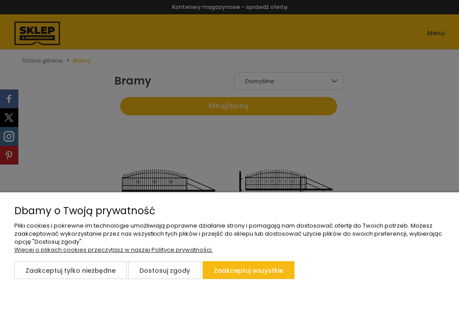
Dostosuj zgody (164, 270)
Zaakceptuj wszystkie (248, 270)
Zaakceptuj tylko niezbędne (71, 270)
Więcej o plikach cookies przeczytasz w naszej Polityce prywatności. (113, 250)
